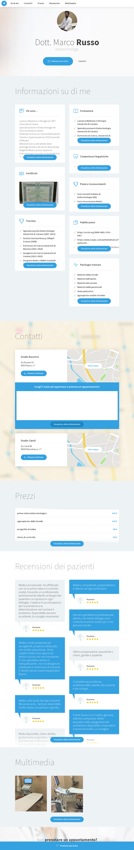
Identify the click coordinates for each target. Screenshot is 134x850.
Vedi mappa (93, 365)
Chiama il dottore (33, 373)
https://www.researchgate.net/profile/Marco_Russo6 (103, 247)
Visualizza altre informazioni (67, 424)
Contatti (82, 61)
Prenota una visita (58, 61)
